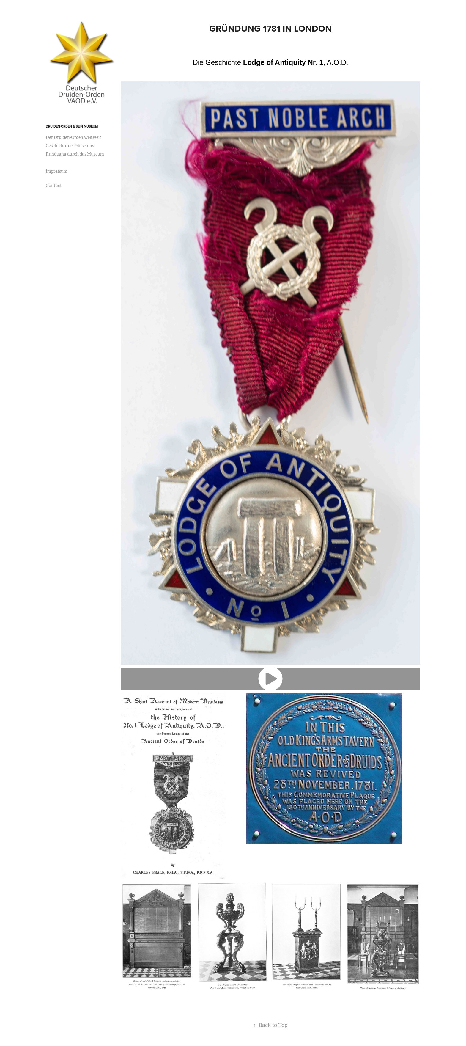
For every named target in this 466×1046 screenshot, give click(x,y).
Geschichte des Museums (70, 145)
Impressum (56, 171)
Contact (54, 185)
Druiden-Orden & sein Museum (72, 126)
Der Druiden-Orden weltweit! (74, 137)
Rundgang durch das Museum (75, 154)
